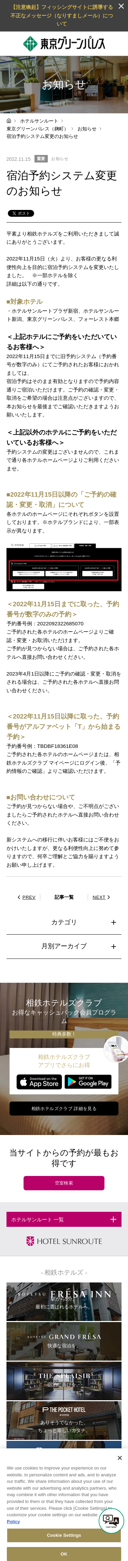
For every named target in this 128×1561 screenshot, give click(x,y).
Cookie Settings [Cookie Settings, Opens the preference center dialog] (64, 1542)
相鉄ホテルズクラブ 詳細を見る (64, 1108)
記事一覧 (64, 897)
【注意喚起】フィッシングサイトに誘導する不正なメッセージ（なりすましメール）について (62, 15)
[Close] (119, 1465)
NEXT (102, 897)
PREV (25, 897)
